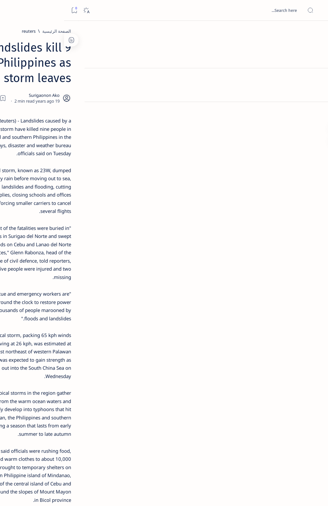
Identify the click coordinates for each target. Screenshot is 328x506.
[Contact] (316, 91)
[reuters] (254, 31)
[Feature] (51, 96)
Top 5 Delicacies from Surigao (45, 105)
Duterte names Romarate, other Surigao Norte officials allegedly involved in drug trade (46, 189)
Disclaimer (65, 391)
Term (85, 391)
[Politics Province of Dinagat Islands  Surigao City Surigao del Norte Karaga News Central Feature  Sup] (70, 306)
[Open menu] (316, 10)
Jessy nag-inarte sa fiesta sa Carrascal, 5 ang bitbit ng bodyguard (47, 151)
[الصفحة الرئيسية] (316, 32)
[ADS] (70, 354)
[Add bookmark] (131, 82)
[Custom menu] (316, 112)
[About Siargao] (27, 322)
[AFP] (27, 354)
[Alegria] (48, 170)
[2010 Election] (27, 306)
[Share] (114, 82)
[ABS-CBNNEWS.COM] (70, 338)
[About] (316, 78)
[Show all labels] (75, 369)
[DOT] (48, 212)
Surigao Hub (268, 493)
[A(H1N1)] (70, 322)
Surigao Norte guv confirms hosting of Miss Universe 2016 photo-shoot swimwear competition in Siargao (45, 231)
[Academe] (27, 338)
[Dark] (22, 10)
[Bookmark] (10, 10)
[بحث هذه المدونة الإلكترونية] (201, 10)
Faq (25, 391)
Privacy (42, 391)
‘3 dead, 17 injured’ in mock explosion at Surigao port (48, 267)
